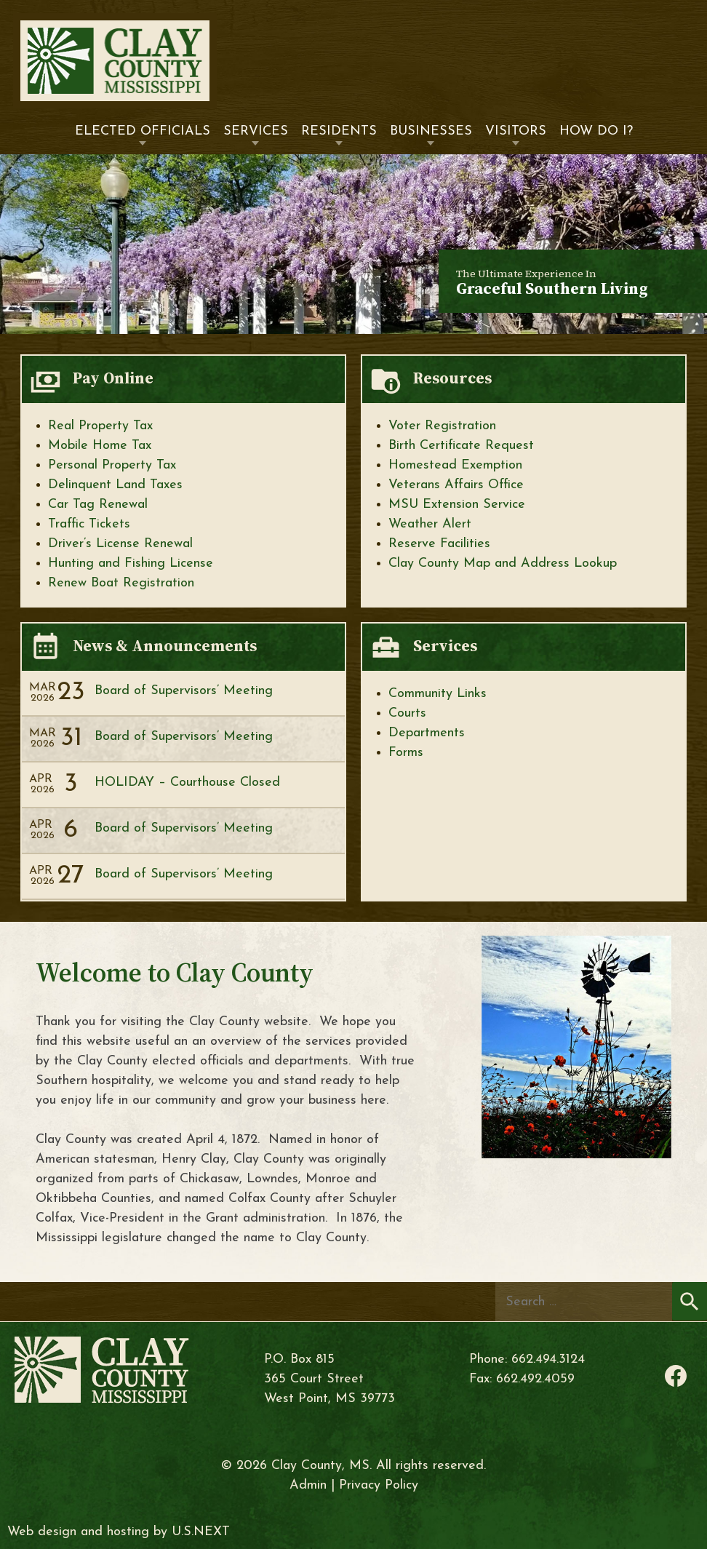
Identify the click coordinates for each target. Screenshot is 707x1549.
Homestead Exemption (455, 465)
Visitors (515, 131)
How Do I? (596, 131)
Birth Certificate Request (461, 446)
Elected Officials (142, 131)
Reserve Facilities (439, 544)
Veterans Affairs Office (456, 485)
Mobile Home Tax (99, 446)
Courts (407, 713)
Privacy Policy (378, 1485)
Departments (426, 733)
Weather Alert (429, 524)
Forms (405, 753)
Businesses (431, 131)
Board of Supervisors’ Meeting (184, 691)
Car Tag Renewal (98, 504)
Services (255, 131)
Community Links (437, 694)
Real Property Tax (100, 426)
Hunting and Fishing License (130, 563)
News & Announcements (165, 645)
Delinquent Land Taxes (115, 485)
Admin (308, 1485)
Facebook (676, 1376)
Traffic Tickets (89, 524)
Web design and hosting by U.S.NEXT (118, 1532)
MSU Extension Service (456, 504)
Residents (339, 131)
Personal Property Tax (112, 465)
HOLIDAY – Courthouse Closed (187, 782)
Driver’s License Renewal (120, 544)
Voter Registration (442, 426)
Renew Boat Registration (121, 583)
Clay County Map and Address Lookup (502, 563)
